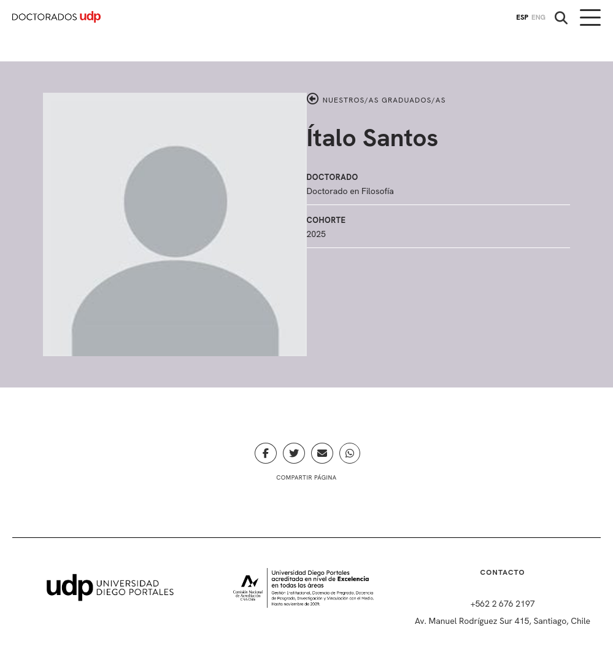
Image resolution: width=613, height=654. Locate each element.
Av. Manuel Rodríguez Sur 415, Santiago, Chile (502, 620)
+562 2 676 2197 (503, 603)
